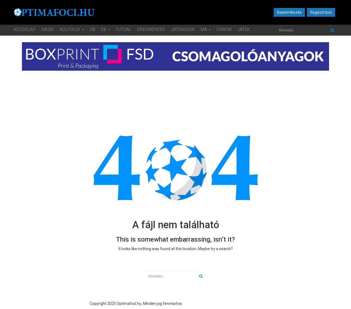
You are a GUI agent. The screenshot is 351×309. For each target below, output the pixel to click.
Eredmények (151, 29)
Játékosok (183, 29)
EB (105, 29)
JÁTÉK (243, 29)
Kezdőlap (24, 29)
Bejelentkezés (289, 12)
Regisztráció (321, 12)
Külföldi (72, 29)
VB (92, 29)
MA (205, 29)
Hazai (47, 29)
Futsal (123, 29)
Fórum (224, 29)
